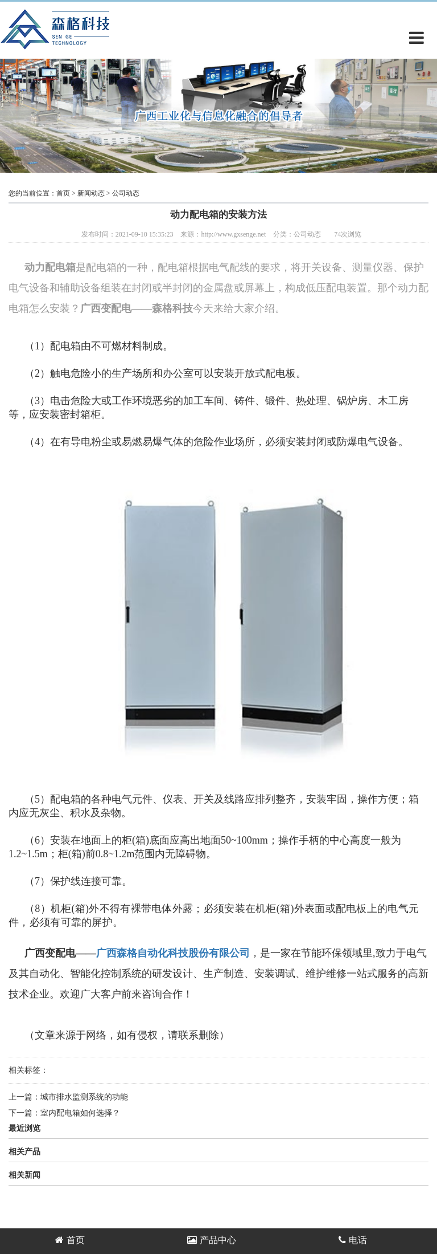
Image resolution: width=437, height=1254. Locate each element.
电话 (353, 1240)
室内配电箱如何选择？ (80, 1113)
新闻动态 (91, 193)
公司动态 (125, 193)
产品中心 (211, 1240)
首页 (63, 193)
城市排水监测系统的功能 (84, 1097)
